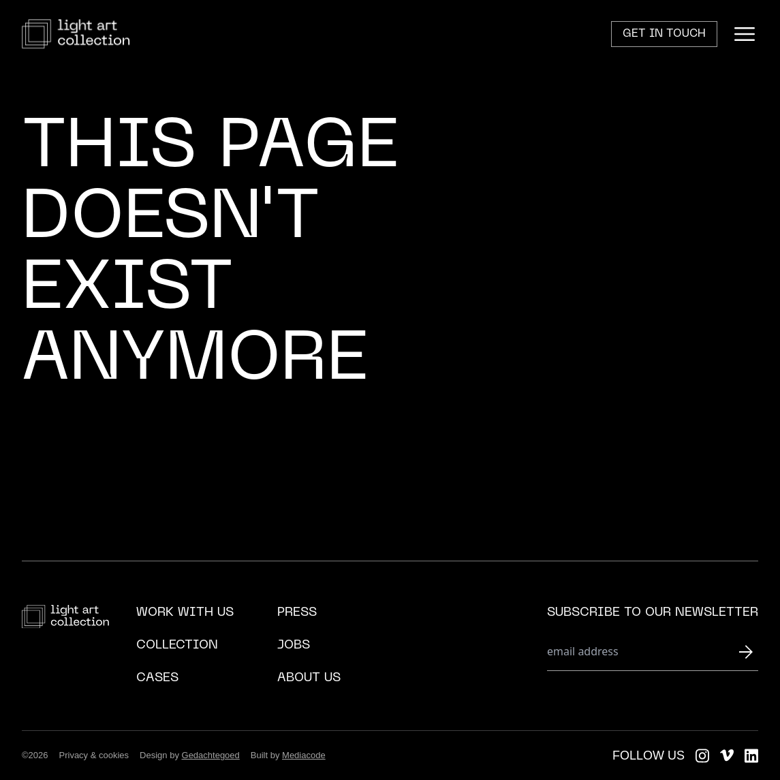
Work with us (185, 613)
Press (297, 613)
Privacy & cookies (94, 755)
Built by (288, 755)
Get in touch (664, 34)
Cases (157, 678)
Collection (177, 645)
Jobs (293, 645)
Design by (190, 755)
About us (309, 678)
